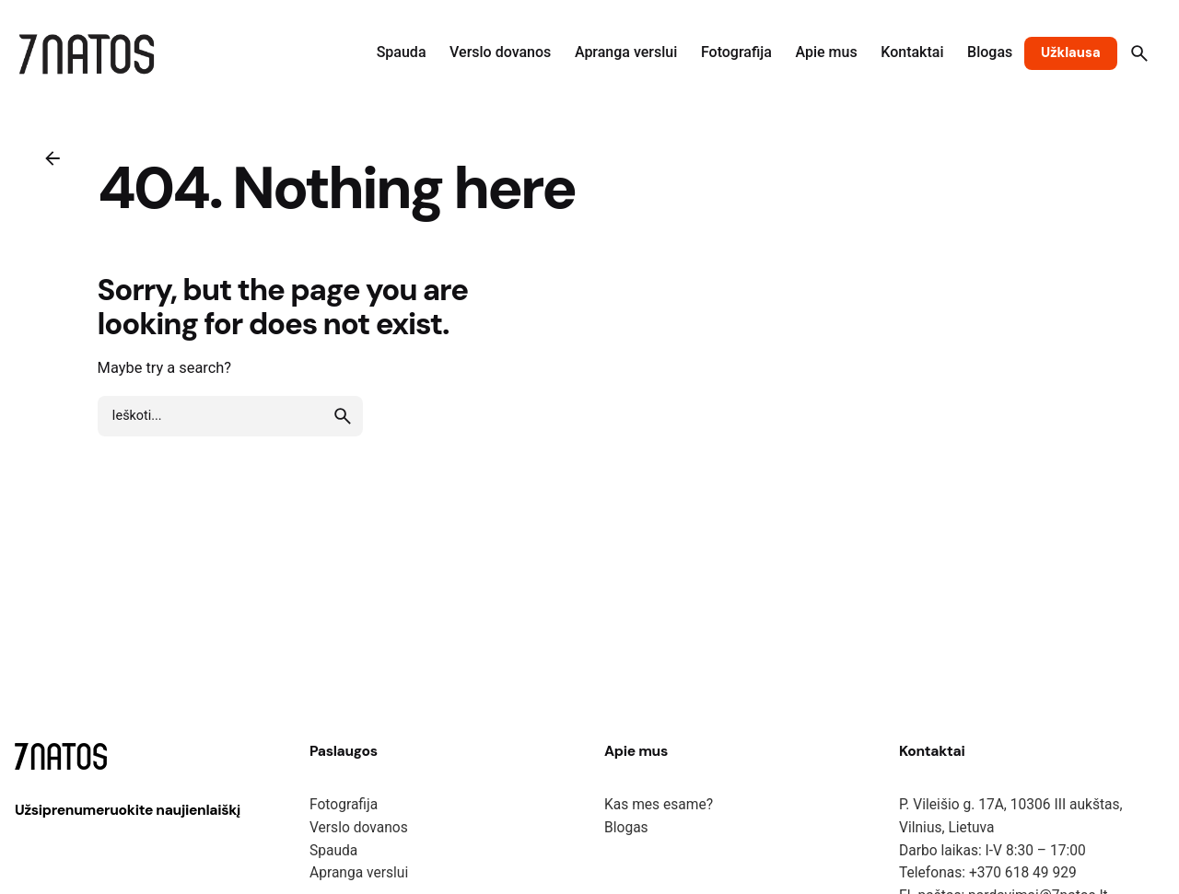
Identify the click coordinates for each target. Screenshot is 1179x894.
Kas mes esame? (658, 804)
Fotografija (343, 804)
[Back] (52, 158)
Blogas (626, 827)
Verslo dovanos (358, 827)
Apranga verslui (358, 873)
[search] (342, 416)
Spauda (333, 850)
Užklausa (1071, 52)
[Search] (1139, 53)
